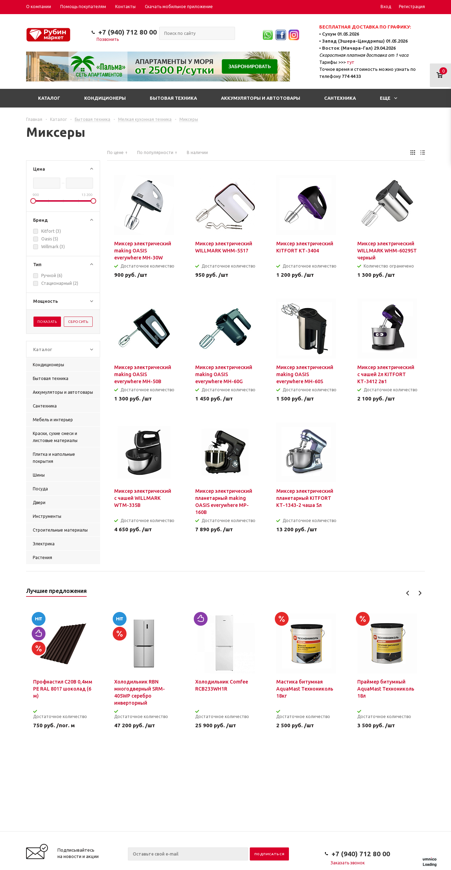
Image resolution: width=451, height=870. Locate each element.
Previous (408, 593)
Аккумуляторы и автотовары (260, 98)
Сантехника (340, 98)
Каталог (49, 98)
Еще (388, 98)
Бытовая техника (173, 98)
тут (350, 62)
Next (420, 593)
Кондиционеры (105, 98)
